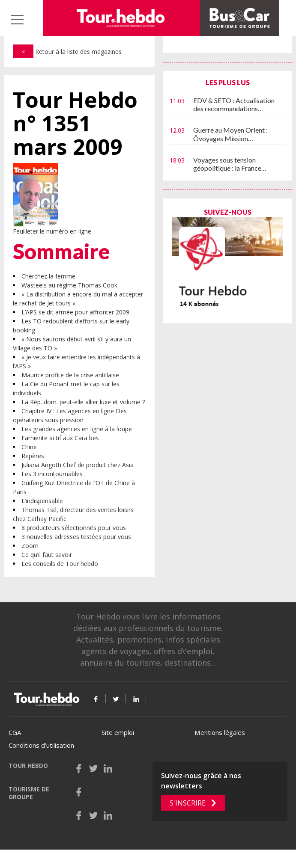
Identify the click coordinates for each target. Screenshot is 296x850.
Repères (32, 456)
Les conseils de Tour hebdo (59, 564)
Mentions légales (219, 732)
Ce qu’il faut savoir (46, 555)
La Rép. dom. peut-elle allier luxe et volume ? (83, 402)
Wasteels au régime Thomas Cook (69, 285)
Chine (29, 447)
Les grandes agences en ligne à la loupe (76, 429)
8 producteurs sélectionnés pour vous (73, 528)
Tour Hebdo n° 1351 (75, 123)
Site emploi (118, 732)
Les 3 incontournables (52, 474)
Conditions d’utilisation (41, 745)
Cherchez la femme (48, 276)
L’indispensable (42, 501)
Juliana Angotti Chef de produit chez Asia (77, 465)
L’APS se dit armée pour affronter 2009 (75, 312)
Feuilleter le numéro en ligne (52, 231)
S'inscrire (188, 803)
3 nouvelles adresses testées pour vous (76, 537)
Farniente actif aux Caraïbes (60, 438)
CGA (15, 732)
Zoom (30, 546)
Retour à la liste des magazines (67, 51)
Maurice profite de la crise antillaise (70, 375)
